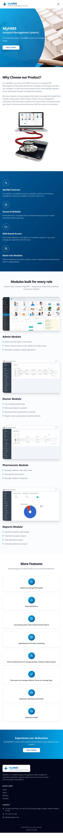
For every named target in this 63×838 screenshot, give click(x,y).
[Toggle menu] (58, 4)
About (5, 793)
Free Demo (11, 47)
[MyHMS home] (15, 4)
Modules (6, 798)
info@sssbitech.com (12, 817)
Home (5, 790)
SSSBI (35, 830)
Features (6, 796)
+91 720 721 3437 (11, 814)
